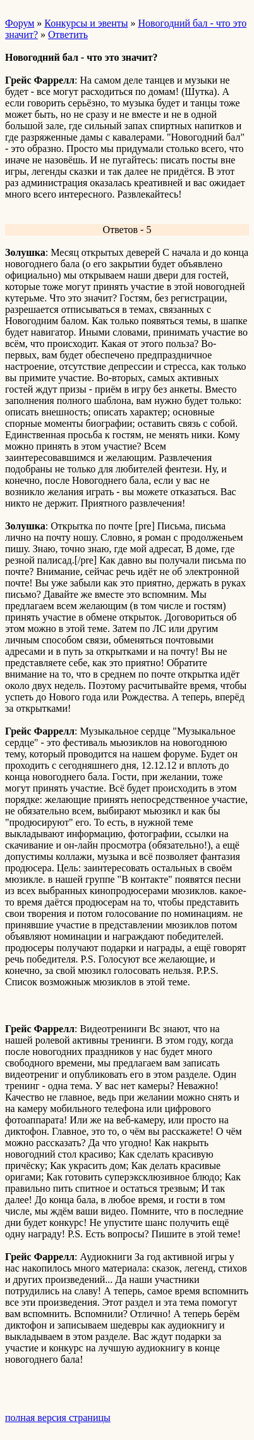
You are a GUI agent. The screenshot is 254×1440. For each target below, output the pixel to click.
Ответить (68, 34)
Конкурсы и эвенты (86, 23)
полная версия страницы (58, 1417)
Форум (19, 23)
